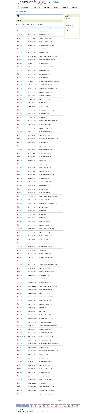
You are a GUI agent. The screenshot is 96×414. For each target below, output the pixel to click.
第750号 (20, 221)
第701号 (20, 390)
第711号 (20, 354)
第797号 (20, 52)
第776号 (20, 128)
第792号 (20, 70)
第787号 (20, 88)
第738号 (20, 264)
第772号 (20, 142)
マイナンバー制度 (70, 27)
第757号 (20, 196)
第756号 (20, 199)
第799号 (20, 45)
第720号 (20, 329)
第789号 (20, 81)
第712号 (20, 350)
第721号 (20, 325)
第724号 (20, 314)
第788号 (20, 84)
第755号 (20, 203)
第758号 (20, 192)
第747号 (20, 232)
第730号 (20, 293)
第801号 (20, 38)
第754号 (20, 207)
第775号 (20, 131)
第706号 (20, 372)
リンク (67, 33)
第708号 (20, 365)
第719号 (20, 332)
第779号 (20, 117)
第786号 (20, 92)
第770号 (20, 149)
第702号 (20, 386)
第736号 (20, 271)
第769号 (20, 153)
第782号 (20, 106)
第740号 (20, 257)
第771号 (20, 146)
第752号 (20, 214)
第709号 (20, 361)
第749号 (20, 225)
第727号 (20, 304)
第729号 (20, 296)
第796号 (20, 56)
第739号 (20, 261)
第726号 (20, 307)
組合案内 (21, 11)
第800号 (20, 41)
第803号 (20, 31)
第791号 (20, 74)
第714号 (20, 343)
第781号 (20, 110)
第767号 (20, 160)
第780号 (20, 113)
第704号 (20, 379)
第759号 (20, 189)
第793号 (20, 67)
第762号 (20, 178)
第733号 (20, 282)
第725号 (20, 311)
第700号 (20, 394)
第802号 (20, 34)
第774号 (20, 135)
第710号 (20, 358)
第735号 (20, 275)
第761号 (20, 181)
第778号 (20, 120)
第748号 (20, 228)
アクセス (68, 21)
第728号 (20, 300)
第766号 (20, 164)
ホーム (17, 11)
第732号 (20, 286)
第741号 (20, 253)
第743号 (20, 246)
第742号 (20, 250)
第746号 (20, 235)
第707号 (20, 368)
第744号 (20, 243)
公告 (67, 30)
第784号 (20, 99)
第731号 (20, 289)
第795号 (20, 59)
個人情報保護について (71, 25)
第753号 (20, 210)
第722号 (20, 322)
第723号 (20, 318)
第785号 (20, 95)
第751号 (20, 217)
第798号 (20, 49)
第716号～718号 (22, 336)
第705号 (20, 376)
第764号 (20, 171)
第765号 (20, 167)
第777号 (20, 124)
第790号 (20, 77)
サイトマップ (69, 37)
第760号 (20, 185)
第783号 (20, 102)
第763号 (20, 174)
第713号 (20, 347)
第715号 (20, 340)
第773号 (20, 138)
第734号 (20, 279)
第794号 (20, 63)
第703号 (20, 383)
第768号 (20, 156)
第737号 (20, 268)
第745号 (20, 239)
